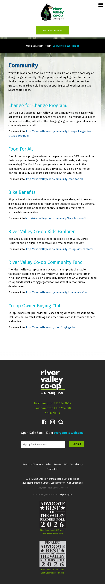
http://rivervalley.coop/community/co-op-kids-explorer (59, 249)
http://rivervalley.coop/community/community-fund (57, 292)
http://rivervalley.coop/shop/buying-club (50, 327)
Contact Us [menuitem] (52, 469)
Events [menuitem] (57, 464)
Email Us (54, 413)
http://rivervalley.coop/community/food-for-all (54, 179)
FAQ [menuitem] (65, 464)
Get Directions (71, 478)
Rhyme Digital (66, 495)
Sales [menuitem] (48, 464)
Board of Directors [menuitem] (32, 464)
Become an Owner (52, 30)
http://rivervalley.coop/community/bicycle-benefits (56, 218)
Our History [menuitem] (76, 464)
